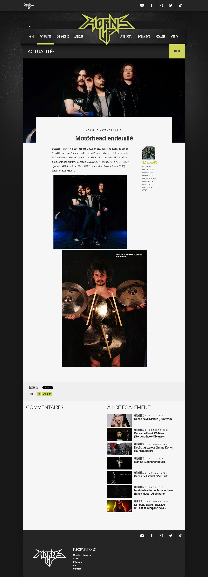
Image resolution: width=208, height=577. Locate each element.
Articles (79, 39)
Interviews (144, 39)
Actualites (45, 39)
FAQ (75, 565)
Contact (77, 569)
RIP (39, 394)
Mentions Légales (82, 555)
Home (31, 39)
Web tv (174, 39)
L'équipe (77, 562)
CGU (75, 558)
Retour (177, 51)
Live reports (126, 39)
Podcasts (160, 39)
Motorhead (47, 394)
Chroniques (63, 39)
